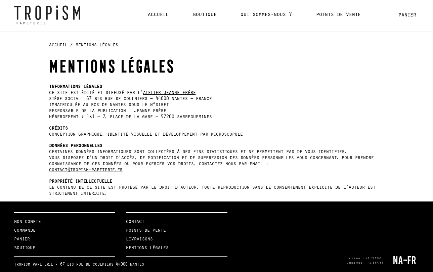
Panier (407, 14)
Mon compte (27, 221)
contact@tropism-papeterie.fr (86, 170)
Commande (25, 230)
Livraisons (139, 239)
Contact (135, 221)
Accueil (158, 14)
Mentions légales (147, 247)
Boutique (205, 14)
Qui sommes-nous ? (266, 14)
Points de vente (338, 14)
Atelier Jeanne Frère (169, 92)
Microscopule (227, 134)
